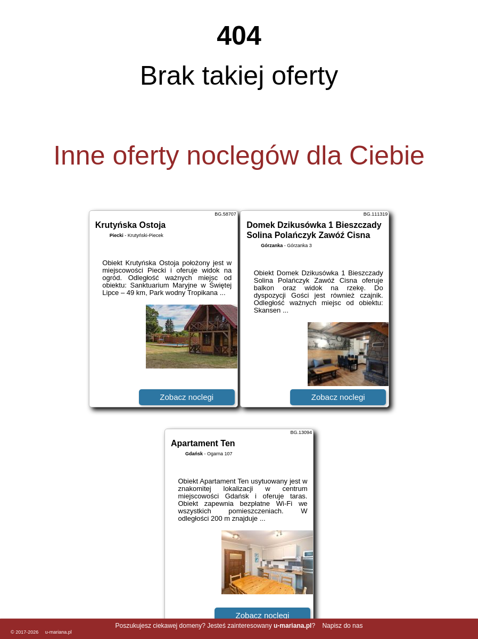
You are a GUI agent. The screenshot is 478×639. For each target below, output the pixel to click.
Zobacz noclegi (186, 397)
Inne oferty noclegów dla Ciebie (239, 155)
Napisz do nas (342, 625)
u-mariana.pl (58, 632)
